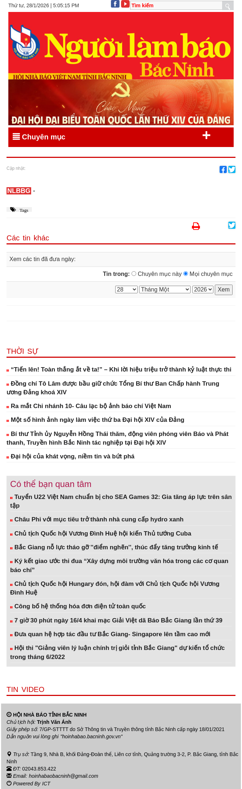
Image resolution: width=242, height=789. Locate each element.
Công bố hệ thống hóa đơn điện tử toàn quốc (78, 606)
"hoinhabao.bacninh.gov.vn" (92, 736)
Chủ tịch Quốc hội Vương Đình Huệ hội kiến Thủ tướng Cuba (100, 533)
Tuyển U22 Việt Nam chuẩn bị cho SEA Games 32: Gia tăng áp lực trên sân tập (121, 501)
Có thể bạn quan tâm (50, 484)
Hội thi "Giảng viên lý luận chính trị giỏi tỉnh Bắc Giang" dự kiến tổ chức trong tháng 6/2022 (117, 652)
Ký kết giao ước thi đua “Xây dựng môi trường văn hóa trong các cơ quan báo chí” (119, 565)
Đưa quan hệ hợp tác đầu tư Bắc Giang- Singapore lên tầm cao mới (110, 634)
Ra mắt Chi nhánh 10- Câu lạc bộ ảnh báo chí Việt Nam (89, 406)
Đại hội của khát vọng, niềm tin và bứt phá (70, 456)
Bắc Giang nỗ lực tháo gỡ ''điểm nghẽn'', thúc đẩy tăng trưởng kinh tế (114, 547)
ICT (46, 783)
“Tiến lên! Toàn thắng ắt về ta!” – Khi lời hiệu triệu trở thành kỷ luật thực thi (119, 369)
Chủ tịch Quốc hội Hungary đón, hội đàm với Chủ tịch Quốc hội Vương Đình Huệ (115, 588)
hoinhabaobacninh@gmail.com (64, 775)
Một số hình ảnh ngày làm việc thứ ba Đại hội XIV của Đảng (95, 419)
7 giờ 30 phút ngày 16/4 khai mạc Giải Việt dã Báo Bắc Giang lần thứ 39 (116, 620)
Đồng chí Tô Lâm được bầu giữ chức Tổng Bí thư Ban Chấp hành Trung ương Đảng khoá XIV (113, 388)
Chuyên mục (112, 135)
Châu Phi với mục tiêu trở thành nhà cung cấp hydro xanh (97, 519)
